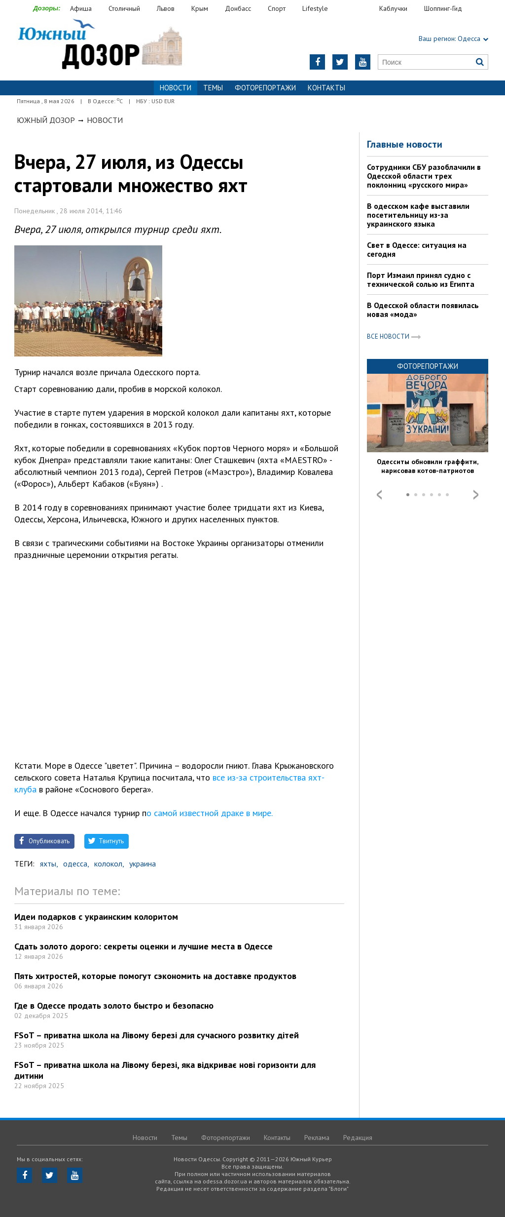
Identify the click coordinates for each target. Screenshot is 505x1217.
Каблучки (393, 8)
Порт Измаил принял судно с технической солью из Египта (420, 279)
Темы (213, 87)
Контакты (326, 87)
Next (475, 495)
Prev (379, 495)
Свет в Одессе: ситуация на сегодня (417, 249)
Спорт (277, 8)
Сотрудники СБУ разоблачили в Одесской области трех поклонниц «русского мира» (424, 176)
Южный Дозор (46, 120)
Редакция (357, 1137)
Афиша (81, 8)
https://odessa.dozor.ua (99, 45)
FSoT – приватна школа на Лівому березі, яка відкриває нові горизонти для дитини (165, 1070)
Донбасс (238, 8)
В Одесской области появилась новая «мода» (423, 309)
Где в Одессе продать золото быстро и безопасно (114, 1005)
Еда (358, 8)
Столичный (124, 8)
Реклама (316, 1137)
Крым (199, 8)
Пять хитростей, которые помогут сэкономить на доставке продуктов (155, 975)
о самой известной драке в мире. (209, 813)
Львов (166, 8)
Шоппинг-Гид (443, 8)
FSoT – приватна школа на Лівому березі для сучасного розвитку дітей (156, 1035)
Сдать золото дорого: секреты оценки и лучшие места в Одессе (143, 946)
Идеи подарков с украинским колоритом (96, 916)
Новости (105, 120)
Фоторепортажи (265, 87)
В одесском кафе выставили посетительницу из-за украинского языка (418, 215)
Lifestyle (315, 8)
